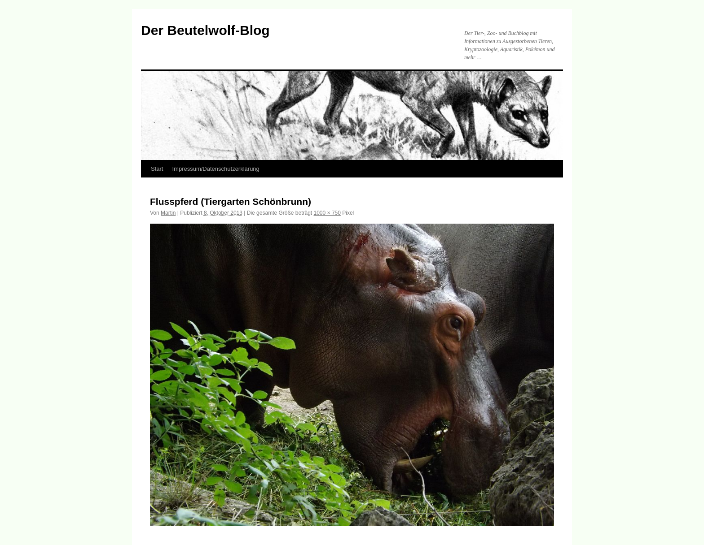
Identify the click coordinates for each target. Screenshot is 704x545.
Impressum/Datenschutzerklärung (215, 168)
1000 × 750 (327, 213)
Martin (168, 213)
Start (157, 168)
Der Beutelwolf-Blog (205, 30)
